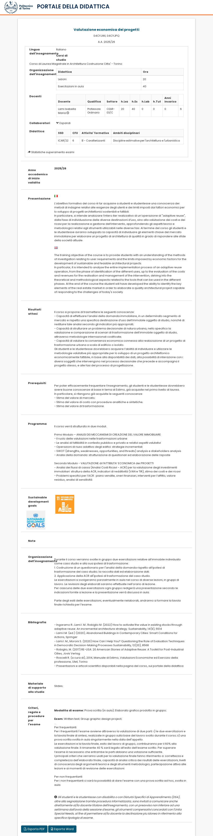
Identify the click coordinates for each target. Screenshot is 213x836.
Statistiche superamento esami (52, 152)
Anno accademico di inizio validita (38, 176)
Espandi (63, 123)
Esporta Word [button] (62, 829)
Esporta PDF (34, 829)
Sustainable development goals (38, 501)
